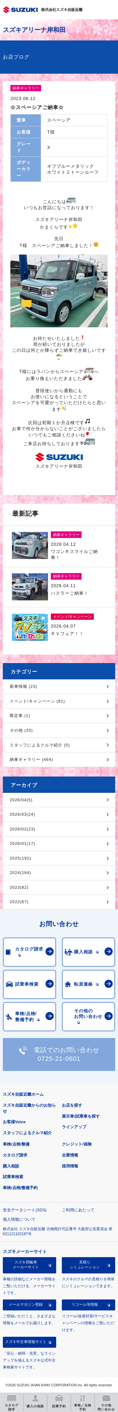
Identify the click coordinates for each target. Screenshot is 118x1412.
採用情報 (70, 1166)
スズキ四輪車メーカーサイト (26, 1264)
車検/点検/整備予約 (20, 1187)
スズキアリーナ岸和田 (34, 29)
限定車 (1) (20, 715)
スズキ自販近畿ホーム (23, 1094)
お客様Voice (14, 1122)
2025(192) (20, 858)
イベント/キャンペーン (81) (37, 701)
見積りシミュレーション (85, 1264)
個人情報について (19, 1219)
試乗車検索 (13, 1176)
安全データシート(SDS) (24, 1210)
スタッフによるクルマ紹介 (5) (40, 745)
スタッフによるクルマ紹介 (27, 1132)
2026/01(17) (22, 843)
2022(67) (19, 901)
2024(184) (20, 872)
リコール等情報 (85, 1304)
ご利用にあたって (78, 1210)
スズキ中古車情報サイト (25, 1342)
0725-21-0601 (59, 1058)
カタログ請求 (15, 1155)
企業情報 (70, 1155)
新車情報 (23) (23, 686)
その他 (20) (21, 730)
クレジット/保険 (77, 1144)
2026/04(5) (21, 800)
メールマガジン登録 (26, 1304)
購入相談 (11, 1166)
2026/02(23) (22, 829)
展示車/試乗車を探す (81, 1116)
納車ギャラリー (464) (31, 759)
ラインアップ (74, 1127)
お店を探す (72, 1105)
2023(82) (19, 887)
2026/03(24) (22, 814)
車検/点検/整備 (16, 1144)
